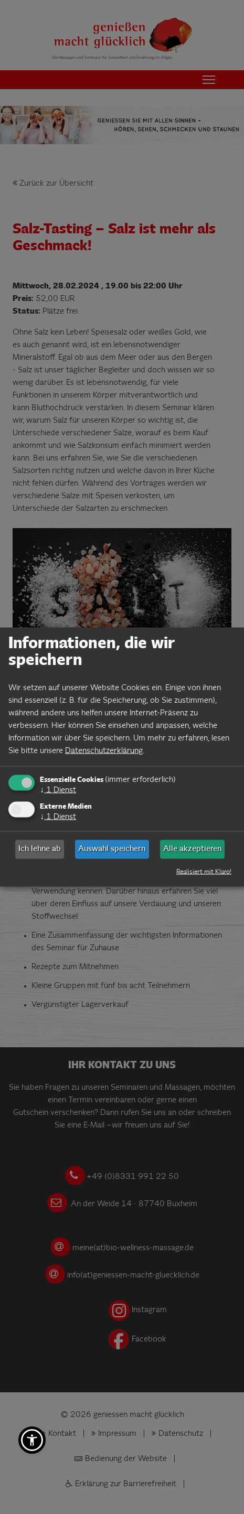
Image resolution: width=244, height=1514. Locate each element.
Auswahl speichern (111, 849)
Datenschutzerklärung (104, 751)
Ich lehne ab (39, 849)
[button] (32, 1440)
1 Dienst (58, 790)
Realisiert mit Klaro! (203, 872)
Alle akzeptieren (192, 849)
